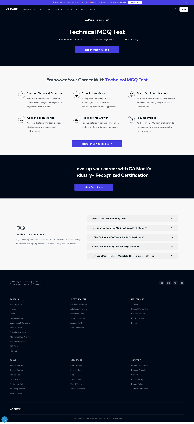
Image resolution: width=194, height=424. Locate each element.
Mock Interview (137, 321)
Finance (13, 311)
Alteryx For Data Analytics (20, 339)
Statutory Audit (16, 307)
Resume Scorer (16, 372)
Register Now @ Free (97, 50)
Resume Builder (16, 368)
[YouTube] (161, 284)
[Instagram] (168, 284)
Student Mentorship (139, 311)
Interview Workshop (79, 307)
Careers (134, 377)
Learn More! (135, 2)
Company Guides (77, 321)
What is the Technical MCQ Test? (132, 219)
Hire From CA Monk (139, 368)
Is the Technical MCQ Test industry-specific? (132, 247)
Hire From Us (80, 9)
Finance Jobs (76, 372)
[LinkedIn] (175, 284)
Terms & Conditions (139, 391)
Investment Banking (18, 321)
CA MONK (12, 9)
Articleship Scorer (17, 391)
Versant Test (15, 377)
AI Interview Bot (16, 386)
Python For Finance (18, 344)
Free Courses (76, 368)
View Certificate (94, 187)
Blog (72, 377)
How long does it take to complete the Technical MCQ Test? (132, 256)
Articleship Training (78, 311)
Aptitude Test (76, 325)
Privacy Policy (137, 382)
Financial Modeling (18, 335)
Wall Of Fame (76, 386)
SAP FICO (14, 349)
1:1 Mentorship (137, 307)
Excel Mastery (16, 330)
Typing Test (15, 382)
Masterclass (46, 9)
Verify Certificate (77, 391)
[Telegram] (182, 284)
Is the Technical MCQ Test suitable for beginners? (132, 237)
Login (184, 9)
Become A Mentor (139, 372)
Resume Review (138, 316)
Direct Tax (14, 316)
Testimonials (75, 382)
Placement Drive (77, 316)
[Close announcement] (186, 2)
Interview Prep (30, 9)
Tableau (13, 353)
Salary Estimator (16, 396)
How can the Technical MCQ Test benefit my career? (132, 228)
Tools (69, 9)
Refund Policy (137, 386)
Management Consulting (20, 325)
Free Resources (77, 330)
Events (134, 325)
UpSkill (58, 9)
